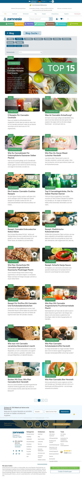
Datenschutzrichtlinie (28, 417)
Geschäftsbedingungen (54, 444)
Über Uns (40, 444)
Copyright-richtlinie (53, 461)
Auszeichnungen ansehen (61, 424)
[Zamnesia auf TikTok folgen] (13, 454)
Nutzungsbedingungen (40, 417)
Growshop (29, 449)
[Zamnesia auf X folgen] (22, 451)
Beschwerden (52, 458)
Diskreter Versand (41, 459)
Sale (27, 456)
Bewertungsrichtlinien (54, 454)
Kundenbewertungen (42, 446)
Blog (39, 436)
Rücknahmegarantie (53, 451)
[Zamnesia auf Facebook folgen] (13, 451)
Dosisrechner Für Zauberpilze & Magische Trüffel (64, 440)
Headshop (29, 436)
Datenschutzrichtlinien (42, 464)
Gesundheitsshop (30, 441)
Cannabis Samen (30, 434)
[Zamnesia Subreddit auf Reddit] (16, 454)
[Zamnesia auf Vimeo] (19, 451)
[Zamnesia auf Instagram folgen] (16, 451)
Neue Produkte (41, 439)
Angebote (29, 454)
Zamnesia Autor (41, 453)
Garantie (51, 456)
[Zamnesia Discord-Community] (19, 454)
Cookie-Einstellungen (65, 471)
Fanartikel (29, 451)
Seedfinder (40, 434)
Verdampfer (29, 439)
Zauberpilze (29, 446)
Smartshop (29, 444)
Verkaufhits (40, 441)
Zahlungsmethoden (53, 438)
